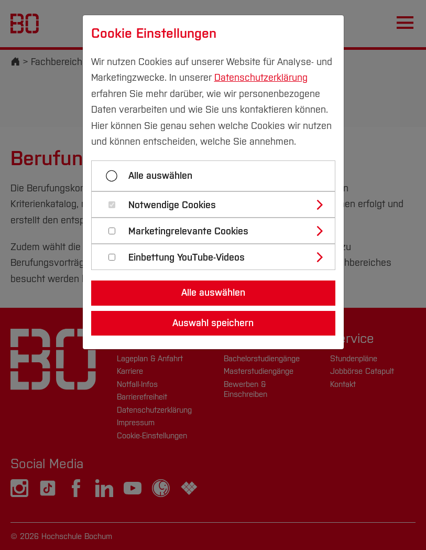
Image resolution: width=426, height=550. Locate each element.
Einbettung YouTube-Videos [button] (186, 257)
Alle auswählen (160, 175)
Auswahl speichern (213, 323)
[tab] (217, 204)
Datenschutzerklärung (261, 77)
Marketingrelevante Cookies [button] (188, 231)
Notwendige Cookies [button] (172, 205)
